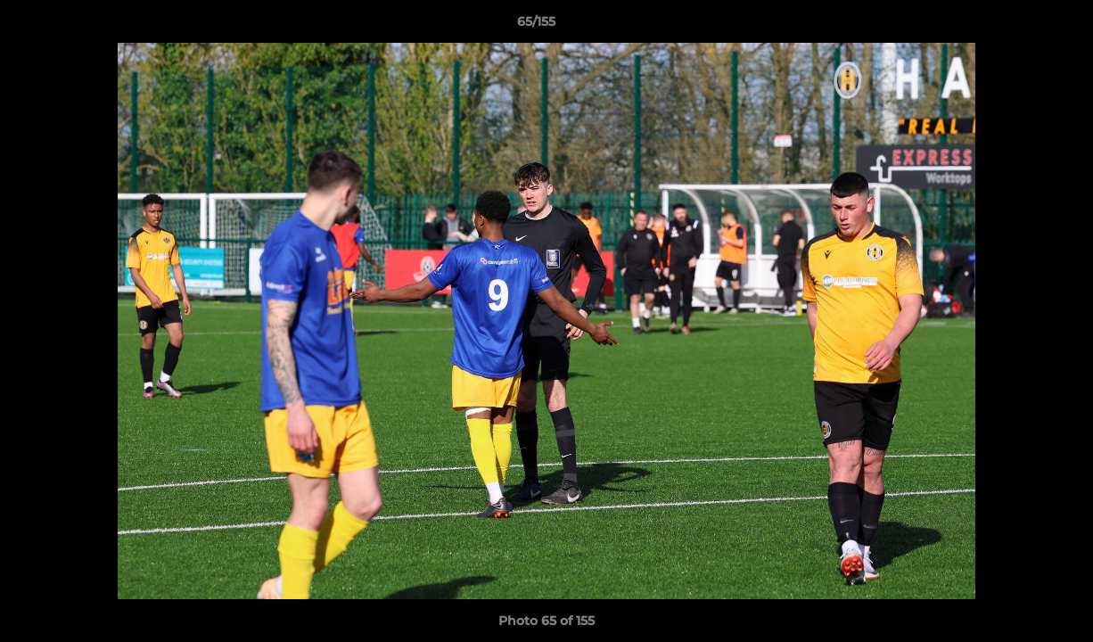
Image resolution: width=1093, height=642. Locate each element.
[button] (1018, 26)
